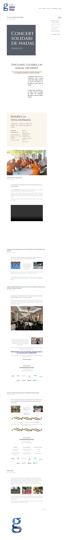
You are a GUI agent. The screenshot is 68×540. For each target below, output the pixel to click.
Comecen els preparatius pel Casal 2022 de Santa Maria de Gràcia (26, 250)
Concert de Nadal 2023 (55, 22)
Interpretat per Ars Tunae (17, 48)
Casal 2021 (10, 471)
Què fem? (44, 8)
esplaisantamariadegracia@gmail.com (22, 278)
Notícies (60, 8)
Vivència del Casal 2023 (55, 26)
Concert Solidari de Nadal (15, 17)
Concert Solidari (54, 28)
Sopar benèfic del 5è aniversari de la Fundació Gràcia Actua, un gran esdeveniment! (26, 288)
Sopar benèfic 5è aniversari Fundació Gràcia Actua (23, 393)
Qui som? (48, 8)
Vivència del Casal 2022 (14, 178)
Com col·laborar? (54, 8)
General (13, 19)
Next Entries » (44, 509)
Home (40, 8)
